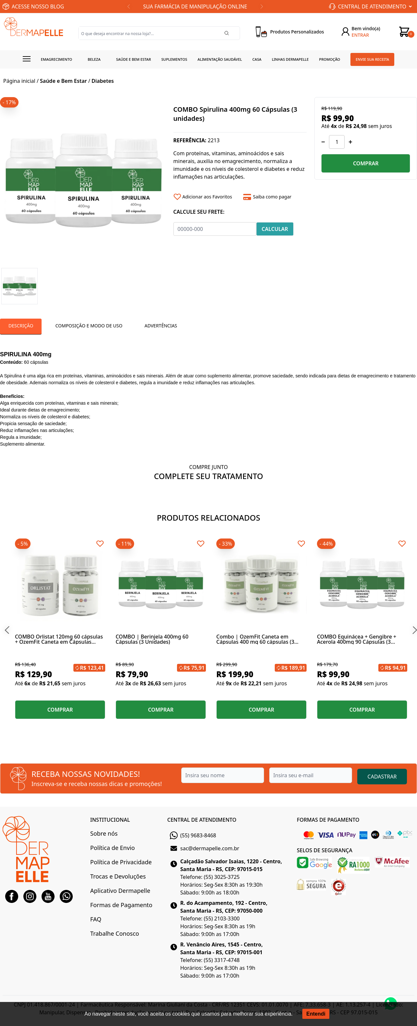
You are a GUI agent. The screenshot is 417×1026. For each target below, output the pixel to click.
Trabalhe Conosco (114, 933)
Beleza (94, 59)
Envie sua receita (372, 59)
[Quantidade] (337, 142)
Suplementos (174, 59)
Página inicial (19, 80)
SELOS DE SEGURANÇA (324, 850)
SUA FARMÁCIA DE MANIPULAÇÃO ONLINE (195, 6)
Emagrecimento (56, 59)
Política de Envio (112, 848)
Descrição (20, 326)
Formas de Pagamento (121, 905)
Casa (256, 59)
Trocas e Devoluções (118, 876)
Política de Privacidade (121, 862)
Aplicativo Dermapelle (120, 890)
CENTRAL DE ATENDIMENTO (201, 819)
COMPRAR (366, 163)
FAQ (95, 919)
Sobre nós (104, 833)
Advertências (161, 326)
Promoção (329, 59)
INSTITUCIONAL (110, 819)
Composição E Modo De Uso (88, 326)
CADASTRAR (382, 776)
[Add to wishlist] (206, 197)
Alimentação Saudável (219, 59)
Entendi (315, 1014)
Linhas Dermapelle (290, 59)
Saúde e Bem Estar (63, 80)
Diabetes (103, 80)
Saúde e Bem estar (133, 59)
